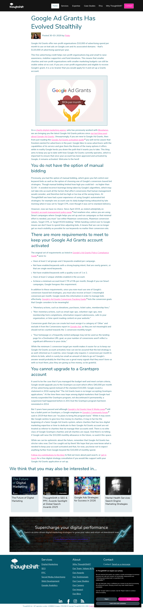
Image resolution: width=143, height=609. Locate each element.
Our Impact (77, 590)
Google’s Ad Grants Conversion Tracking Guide (64, 299)
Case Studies (89, 6)
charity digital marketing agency (51, 130)
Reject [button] (106, 599)
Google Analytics (49, 585)
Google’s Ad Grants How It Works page (86, 409)
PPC (43, 573)
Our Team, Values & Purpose (85, 569)
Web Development (50, 581)
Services (64, 6)
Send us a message (121, 564)
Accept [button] (129, 599)
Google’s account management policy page (51, 212)
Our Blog (76, 594)
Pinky (67, 36)
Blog (101, 6)
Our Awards (78, 573)
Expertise (76, 6)
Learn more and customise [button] (118, 603)
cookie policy (99, 580)
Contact (129, 6)
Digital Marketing (49, 564)
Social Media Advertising (53, 577)
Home (55, 6)
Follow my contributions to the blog (48, 455)
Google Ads (75, 327)
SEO (43, 569)
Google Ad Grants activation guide (67, 140)
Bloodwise (103, 130)
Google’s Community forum (95, 412)
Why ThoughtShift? (114, 6)
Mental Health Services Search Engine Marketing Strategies (117, 501)
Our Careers (78, 585)
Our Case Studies (80, 581)
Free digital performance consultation (71, 539)
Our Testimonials (80, 577)
